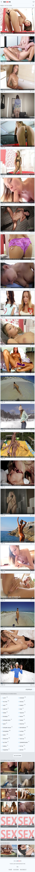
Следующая (30, 689)
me (7, 2)
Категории (16, 869)
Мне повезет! (23, 869)
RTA (17, 866)
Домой (10, 869)
